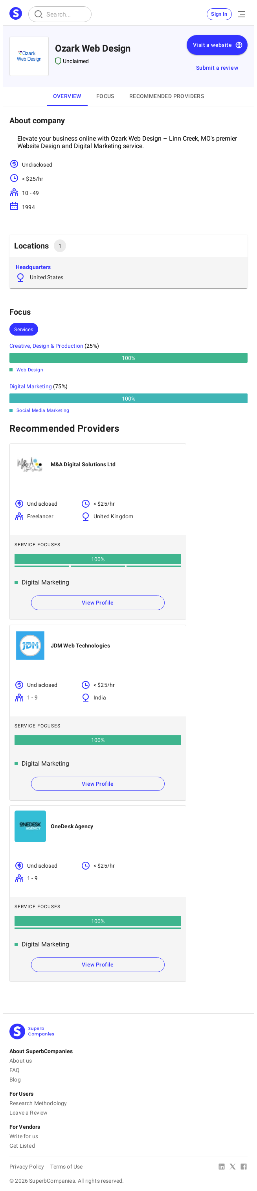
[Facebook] (244, 1167)
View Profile (98, 602)
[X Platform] (233, 1167)
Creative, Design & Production (46, 346)
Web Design (30, 370)
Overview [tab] (67, 96)
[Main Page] (15, 14)
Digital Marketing (30, 386)
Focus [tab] (105, 96)
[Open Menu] (241, 14)
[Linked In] (222, 1167)
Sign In (219, 14)
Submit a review (217, 68)
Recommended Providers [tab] (166, 96)
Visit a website (218, 45)
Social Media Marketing (43, 410)
